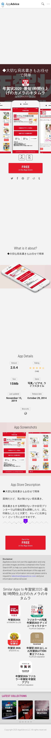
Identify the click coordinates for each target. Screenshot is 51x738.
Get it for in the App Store (25, 542)
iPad (29, 158)
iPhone (22, 158)
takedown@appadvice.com (24, 576)
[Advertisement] (25, 36)
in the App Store (25, 168)
